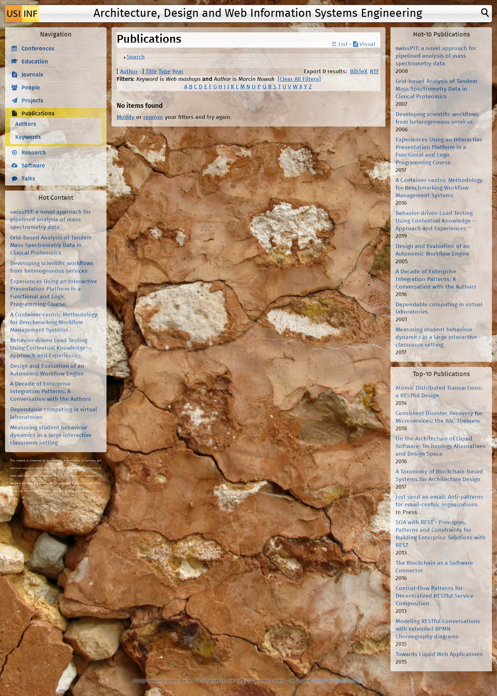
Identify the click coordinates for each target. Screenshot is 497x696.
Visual (364, 44)
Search (136, 57)
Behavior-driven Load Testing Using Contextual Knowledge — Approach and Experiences (50, 348)
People (31, 88)
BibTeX (358, 72)
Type (164, 72)
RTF (374, 72)
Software (33, 166)
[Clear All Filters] (299, 79)
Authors (25, 124)
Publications (38, 114)
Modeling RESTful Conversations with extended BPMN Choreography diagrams (438, 629)
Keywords (28, 137)
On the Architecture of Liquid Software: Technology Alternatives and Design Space (440, 446)
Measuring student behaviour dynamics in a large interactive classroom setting (51, 435)
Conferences (38, 49)
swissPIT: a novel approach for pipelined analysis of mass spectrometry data (50, 219)
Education (35, 62)
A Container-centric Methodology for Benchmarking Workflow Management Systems (53, 322)
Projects (32, 101)
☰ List (340, 44)
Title (151, 72)
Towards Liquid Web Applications (439, 654)
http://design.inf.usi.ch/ (338, 681)
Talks (28, 179)
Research (34, 153)
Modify (125, 117)
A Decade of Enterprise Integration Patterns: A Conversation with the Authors (50, 391)
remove (153, 117)
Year (178, 72)
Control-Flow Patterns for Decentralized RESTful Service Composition (435, 596)
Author (129, 72)
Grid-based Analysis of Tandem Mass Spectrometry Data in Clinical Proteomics (51, 245)
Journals (32, 75)
